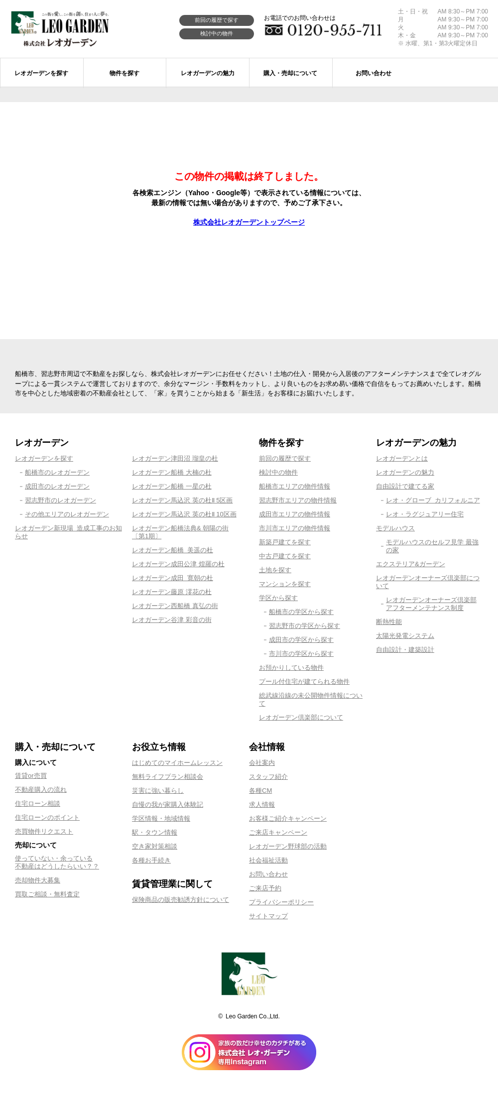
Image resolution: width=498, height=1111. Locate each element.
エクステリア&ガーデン (410, 564)
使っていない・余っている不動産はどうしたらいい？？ (57, 862)
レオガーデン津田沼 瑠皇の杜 (175, 458)
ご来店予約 (265, 888)
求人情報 (262, 804)
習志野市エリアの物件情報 (298, 500)
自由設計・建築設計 (405, 649)
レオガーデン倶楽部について (301, 717)
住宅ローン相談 (37, 803)
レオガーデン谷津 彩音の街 (172, 619)
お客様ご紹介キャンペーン (288, 818)
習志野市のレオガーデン (60, 500)
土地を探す (275, 570)
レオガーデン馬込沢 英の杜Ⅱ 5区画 (182, 500)
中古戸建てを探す (285, 556)
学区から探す (278, 598)
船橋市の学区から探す (301, 612)
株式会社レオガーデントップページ (249, 222)
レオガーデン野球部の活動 (288, 846)
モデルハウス (395, 528)
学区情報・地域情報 (161, 818)
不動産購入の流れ (41, 789)
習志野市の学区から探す (304, 625)
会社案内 (262, 762)
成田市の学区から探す (301, 639)
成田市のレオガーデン (57, 486)
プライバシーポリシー (281, 902)
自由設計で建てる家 (405, 486)
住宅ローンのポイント (47, 817)
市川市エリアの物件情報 (294, 528)
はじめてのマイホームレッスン (177, 762)
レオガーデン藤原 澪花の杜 (172, 592)
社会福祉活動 (268, 860)
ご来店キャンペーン (278, 832)
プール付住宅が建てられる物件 (304, 681)
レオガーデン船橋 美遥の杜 (172, 550)
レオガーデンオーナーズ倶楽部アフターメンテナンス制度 (431, 604)
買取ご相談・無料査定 (47, 894)
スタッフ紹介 (268, 776)
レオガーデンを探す (44, 458)
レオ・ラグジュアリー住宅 (425, 514)
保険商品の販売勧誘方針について (180, 899)
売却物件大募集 (37, 880)
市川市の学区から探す (301, 653)
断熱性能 (389, 621)
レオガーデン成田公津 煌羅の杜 (178, 564)
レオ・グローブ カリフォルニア (433, 500)
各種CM (260, 790)
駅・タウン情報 (154, 832)
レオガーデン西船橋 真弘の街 (175, 606)
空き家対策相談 (154, 846)
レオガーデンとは (402, 458)
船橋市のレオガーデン (57, 472)
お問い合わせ (268, 874)
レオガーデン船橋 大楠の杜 (172, 472)
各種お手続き (151, 860)
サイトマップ (268, 916)
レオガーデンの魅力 (405, 472)
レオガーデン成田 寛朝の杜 (172, 578)
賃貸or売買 (31, 775)
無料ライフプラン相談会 (167, 776)
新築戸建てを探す (285, 542)
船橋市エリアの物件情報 (294, 486)
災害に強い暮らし (158, 790)
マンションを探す (285, 584)
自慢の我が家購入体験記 (167, 804)
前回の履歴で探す (217, 20)
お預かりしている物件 (291, 667)
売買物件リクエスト (44, 831)
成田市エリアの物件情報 (294, 514)
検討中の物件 (216, 33)
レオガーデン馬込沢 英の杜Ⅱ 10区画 (184, 514)
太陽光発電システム (405, 635)
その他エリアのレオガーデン (67, 514)
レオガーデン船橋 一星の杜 (172, 486)
